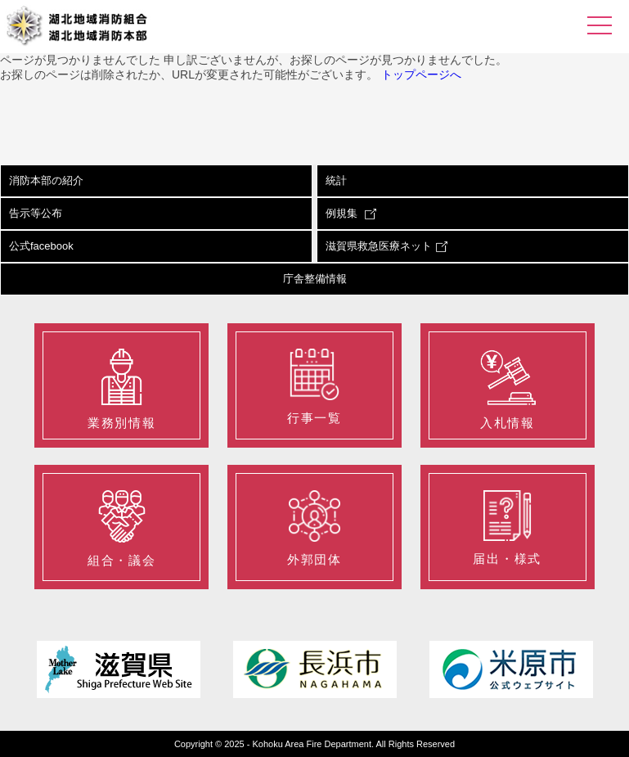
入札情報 (507, 389)
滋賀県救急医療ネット (386, 246)
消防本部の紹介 (46, 180)
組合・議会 (121, 528)
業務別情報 (121, 389)
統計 (336, 180)
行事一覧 (314, 387)
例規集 (351, 213)
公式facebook (41, 246)
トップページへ (421, 74)
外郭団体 (314, 528)
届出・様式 (507, 527)
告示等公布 (35, 213)
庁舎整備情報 (315, 279)
